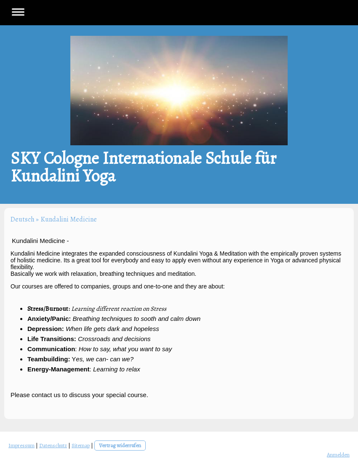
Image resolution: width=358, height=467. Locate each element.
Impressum (21, 445)
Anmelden (338, 454)
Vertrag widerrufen (120, 445)
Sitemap (81, 445)
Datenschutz (53, 445)
